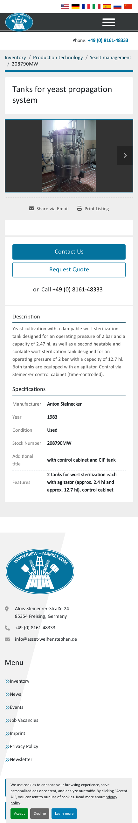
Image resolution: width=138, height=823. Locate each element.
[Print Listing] (93, 209)
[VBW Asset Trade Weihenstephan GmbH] (40, 571)
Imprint (17, 733)
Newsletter (21, 759)
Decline (40, 814)
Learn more (64, 814)
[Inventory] (15, 57)
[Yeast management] (110, 57)
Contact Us (69, 252)
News (15, 694)
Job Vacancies (24, 720)
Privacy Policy (24, 746)
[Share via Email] (49, 209)
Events (16, 707)
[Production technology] (58, 57)
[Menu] (108, 22)
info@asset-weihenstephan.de (46, 639)
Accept (19, 814)
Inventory (19, 681)
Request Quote (69, 270)
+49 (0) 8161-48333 (108, 40)
